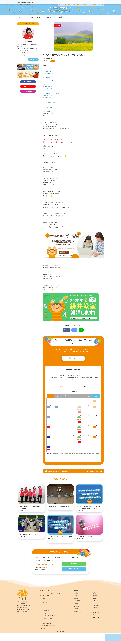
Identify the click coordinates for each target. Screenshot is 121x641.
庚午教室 (76, 611)
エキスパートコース (45, 618)
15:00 (79, 417)
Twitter (74, 329)
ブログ (94, 598)
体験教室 (74, 572)
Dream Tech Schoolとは (46, 598)
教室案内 (76, 598)
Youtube (95, 623)
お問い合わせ (96, 613)
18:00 (79, 422)
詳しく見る (73, 358)
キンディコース (44, 621)
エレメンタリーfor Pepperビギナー (48, 624)
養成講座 (42, 606)
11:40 (94, 427)
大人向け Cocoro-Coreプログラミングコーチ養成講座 (47, 633)
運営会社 (95, 606)
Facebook (66, 329)
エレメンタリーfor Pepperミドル (48, 626)
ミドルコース (43, 616)
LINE (81, 329)
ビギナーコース (44, 613)
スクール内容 (43, 611)
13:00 (49, 450)
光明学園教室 (77, 609)
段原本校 (76, 601)
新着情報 (95, 604)
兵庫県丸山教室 (77, 619)
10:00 (49, 427)
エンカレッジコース (45, 629)
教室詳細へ (33, 59)
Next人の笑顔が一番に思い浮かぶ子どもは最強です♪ (56, 471)
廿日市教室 (76, 614)
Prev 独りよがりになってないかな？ (94, 471)
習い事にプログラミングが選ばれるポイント (51, 601)
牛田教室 (76, 604)
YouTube (28, 86)
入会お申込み (96, 616)
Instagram (28, 91)
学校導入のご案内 (44, 604)
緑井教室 (76, 606)
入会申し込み (74, 577)
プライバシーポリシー (98, 609)
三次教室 (76, 617)
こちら (48, 568)
